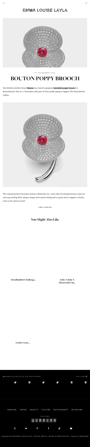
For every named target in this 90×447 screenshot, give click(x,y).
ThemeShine (84, 436)
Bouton (30, 88)
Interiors (77, 410)
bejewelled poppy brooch (64, 88)
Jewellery (48, 207)
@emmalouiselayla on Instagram (22, 376)
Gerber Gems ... (23, 343)
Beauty (34, 410)
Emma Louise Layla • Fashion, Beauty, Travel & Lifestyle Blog (42, 436)
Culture (46, 410)
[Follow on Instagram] (81, 376)
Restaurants (60, 410)
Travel (23, 410)
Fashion (12, 410)
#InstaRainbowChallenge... (23, 280)
